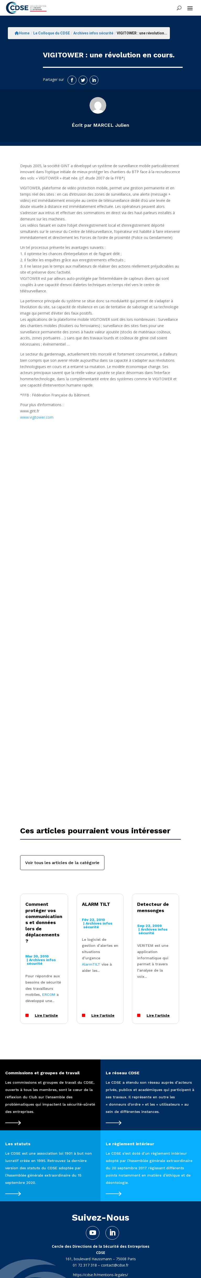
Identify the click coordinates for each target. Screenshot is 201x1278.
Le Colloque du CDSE (51, 33)
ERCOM (48, 994)
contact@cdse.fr (115, 1265)
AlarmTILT (91, 964)
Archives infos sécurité (93, 33)
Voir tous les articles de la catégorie (62, 862)
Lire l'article (46, 1015)
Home (22, 33)
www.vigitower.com (36, 417)
